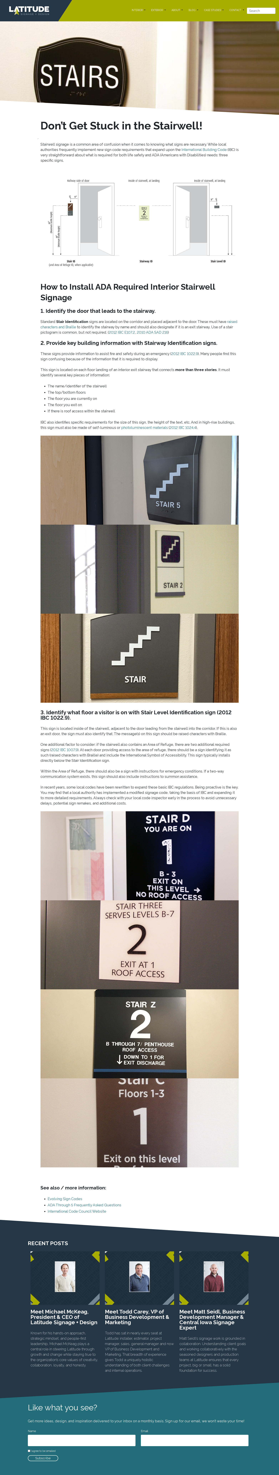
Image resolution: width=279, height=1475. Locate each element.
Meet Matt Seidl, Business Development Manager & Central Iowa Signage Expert (212, 1320)
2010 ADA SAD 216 (152, 332)
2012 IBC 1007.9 (64, 750)
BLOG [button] (192, 10)
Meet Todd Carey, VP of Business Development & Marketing (137, 1317)
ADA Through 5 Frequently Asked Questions (84, 1205)
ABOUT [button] (176, 10)
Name (32, 1431)
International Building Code (204, 150)
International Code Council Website (77, 1211)
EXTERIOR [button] (157, 10)
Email (144, 1431)
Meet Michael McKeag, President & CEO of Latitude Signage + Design (64, 1317)
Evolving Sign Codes (65, 1199)
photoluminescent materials (144, 427)
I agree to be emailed (43, 1451)
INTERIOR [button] (138, 10)
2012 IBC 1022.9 (184, 354)
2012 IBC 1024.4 (183, 427)
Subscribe (43, 1458)
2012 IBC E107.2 (122, 332)
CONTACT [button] (235, 10)
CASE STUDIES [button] (213, 10)
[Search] (261, 11)
